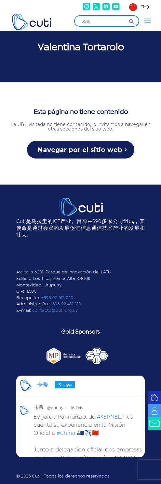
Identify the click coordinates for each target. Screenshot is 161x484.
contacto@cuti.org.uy (55, 310)
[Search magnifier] (131, 21)
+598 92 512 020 (57, 298)
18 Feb (77, 407)
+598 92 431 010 (65, 304)
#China (66, 433)
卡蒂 (38, 407)
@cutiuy (55, 407)
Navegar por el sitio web (79, 150)
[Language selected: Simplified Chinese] (139, 7)
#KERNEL (109, 417)
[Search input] (103, 21)
